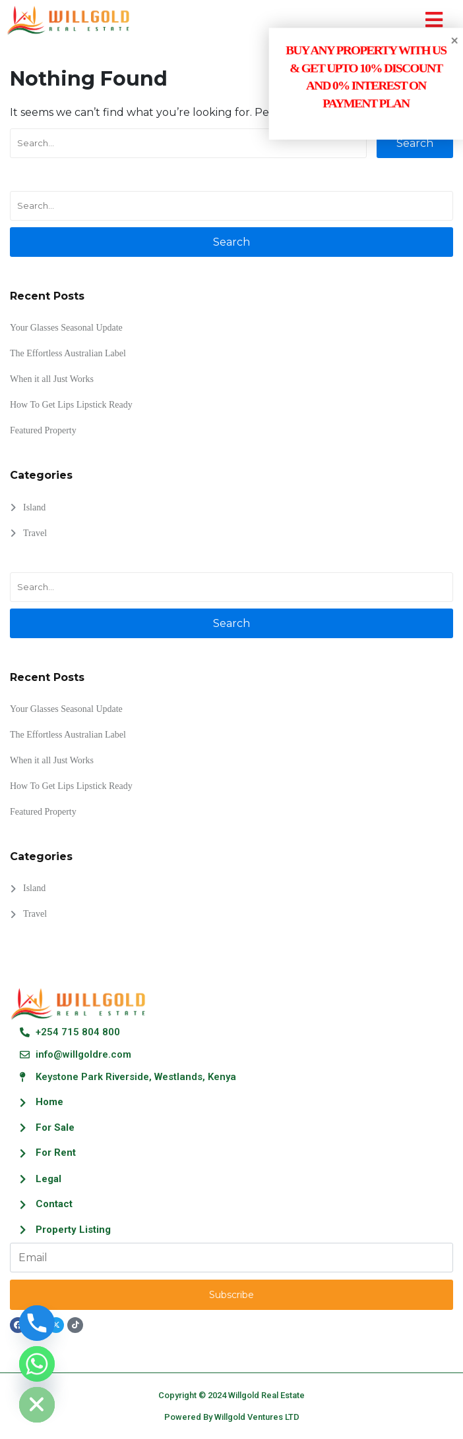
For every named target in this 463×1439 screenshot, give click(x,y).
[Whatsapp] (37, 1364)
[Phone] (37, 1323)
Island (34, 507)
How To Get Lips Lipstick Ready (71, 405)
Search (414, 143)
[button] (434, 20)
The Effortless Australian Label (68, 353)
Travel (35, 533)
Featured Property (43, 430)
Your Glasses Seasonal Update (66, 328)
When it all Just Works (52, 379)
